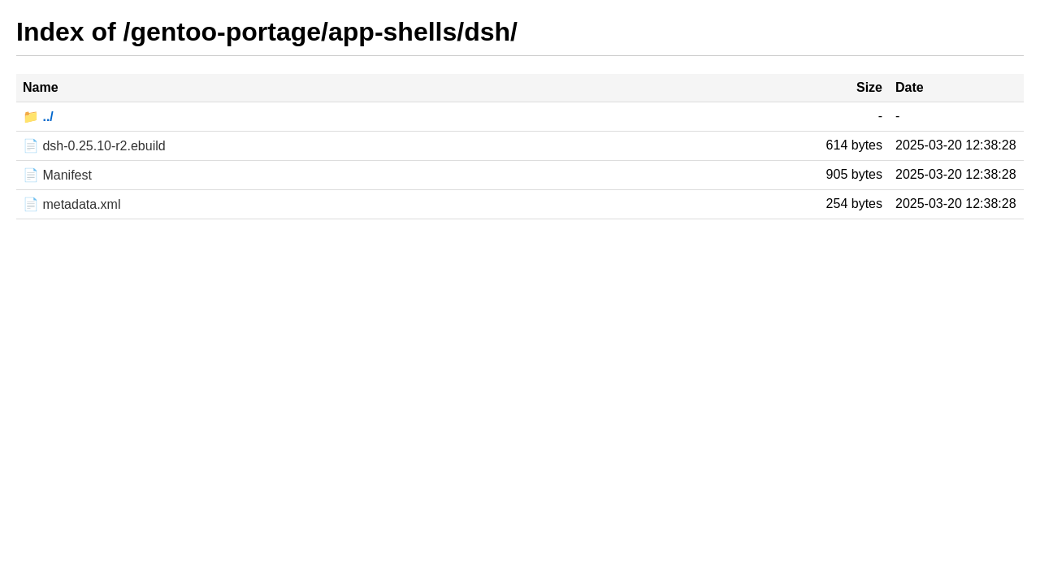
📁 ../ (38, 117)
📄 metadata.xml (71, 204)
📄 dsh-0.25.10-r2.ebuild (94, 146)
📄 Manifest (57, 175)
